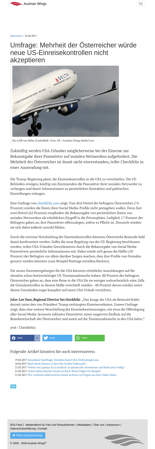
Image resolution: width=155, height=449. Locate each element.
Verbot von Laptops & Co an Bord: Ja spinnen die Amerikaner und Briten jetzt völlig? (76, 367)
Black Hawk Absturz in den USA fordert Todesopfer (56, 363)
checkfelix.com (48, 203)
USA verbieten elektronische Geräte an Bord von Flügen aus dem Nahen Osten (71, 375)
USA (13, 386)
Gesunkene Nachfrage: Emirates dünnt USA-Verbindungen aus (63, 360)
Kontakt (42, 428)
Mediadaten (84, 424)
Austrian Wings (28, 4)
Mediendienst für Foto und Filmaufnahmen (50, 424)
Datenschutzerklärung (23, 428)
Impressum (113, 424)
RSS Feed (16, 424)
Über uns (98, 424)
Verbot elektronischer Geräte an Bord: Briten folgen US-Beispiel (64, 371)
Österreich (16, 36)
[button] (25, 338)
